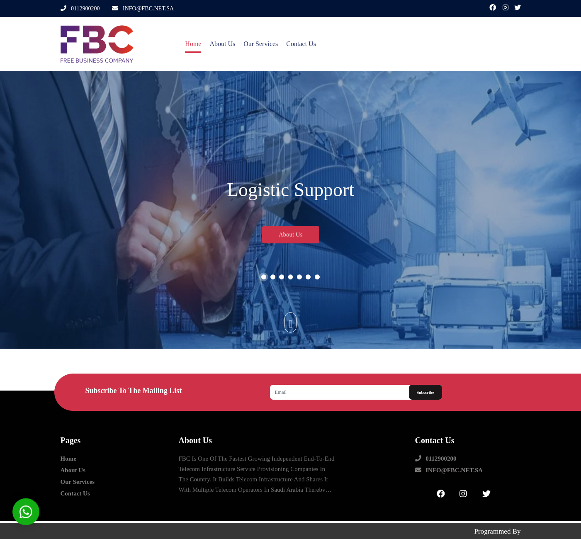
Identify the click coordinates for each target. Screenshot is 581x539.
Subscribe (425, 392)
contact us (294, 43)
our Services (254, 43)
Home (187, 43)
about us (216, 43)
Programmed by (497, 528)
